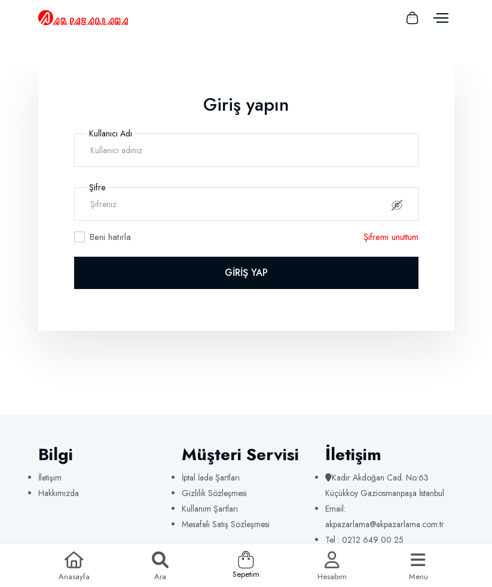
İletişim (50, 477)
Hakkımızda (58, 493)
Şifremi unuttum (390, 237)
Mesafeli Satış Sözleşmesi (226, 524)
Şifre (97, 187)
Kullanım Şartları (210, 509)
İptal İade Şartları (211, 477)
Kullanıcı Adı (110, 133)
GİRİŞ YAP (246, 272)
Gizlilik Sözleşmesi (214, 493)
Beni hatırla (110, 237)
